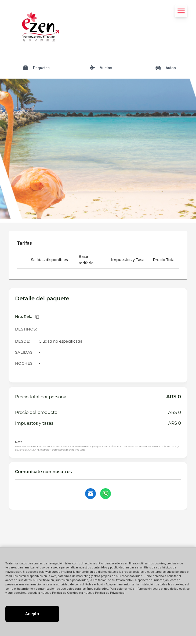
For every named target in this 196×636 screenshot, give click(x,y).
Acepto (32, 613)
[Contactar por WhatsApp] (105, 493)
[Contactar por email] (90, 493)
